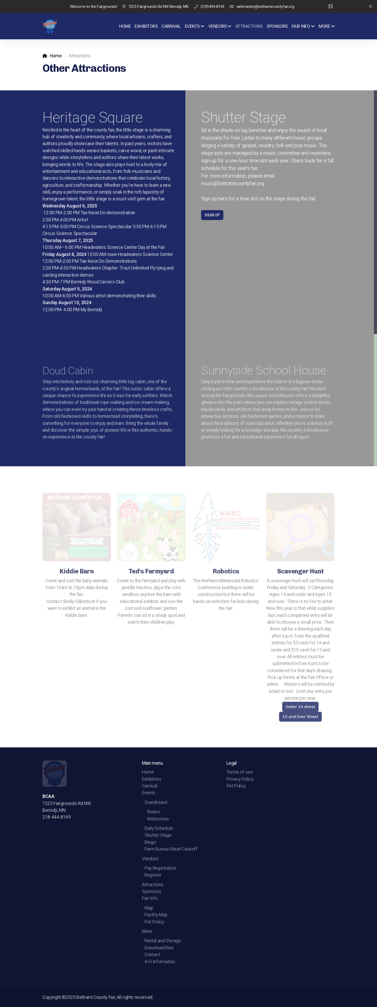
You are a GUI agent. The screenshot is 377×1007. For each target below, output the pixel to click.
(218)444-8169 (212, 6)
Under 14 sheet (300, 707)
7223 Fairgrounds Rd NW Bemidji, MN (158, 6)
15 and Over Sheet (300, 717)
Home (56, 55)
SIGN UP (212, 214)
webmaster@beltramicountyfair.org (265, 6)
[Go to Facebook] (331, 6)
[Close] (370, 6)
